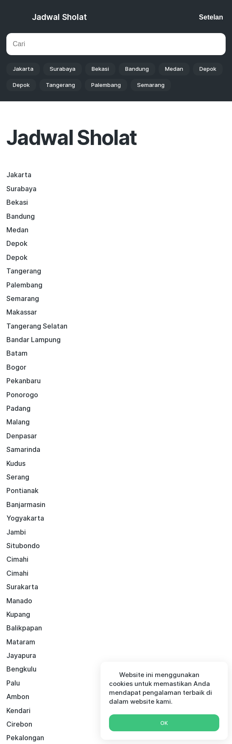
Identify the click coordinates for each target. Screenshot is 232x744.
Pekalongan (139, 449)
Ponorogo (22, 285)
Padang (132, 285)
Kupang (18, 394)
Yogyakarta (139, 339)
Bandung (137, 68)
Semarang (151, 84)
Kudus (130, 312)
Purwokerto (25, 573)
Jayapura (135, 408)
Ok (164, 723)
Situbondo (137, 353)
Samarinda (23, 312)
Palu (127, 422)
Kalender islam (94, 708)
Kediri (129, 518)
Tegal (15, 518)
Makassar (21, 243)
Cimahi (17, 367)
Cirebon (19, 449)
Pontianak (136, 326)
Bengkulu (21, 422)
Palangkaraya (28, 463)
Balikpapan (138, 394)
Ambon (17, 436)
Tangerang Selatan (151, 243)
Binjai (129, 545)
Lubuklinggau (141, 532)
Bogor (16, 271)
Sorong (132, 490)
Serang (17, 326)
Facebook (48, 610)
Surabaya (62, 68)
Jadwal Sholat (59, 17)
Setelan (211, 17)
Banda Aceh (25, 490)
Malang (18, 298)
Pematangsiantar (148, 477)
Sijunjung (20, 545)
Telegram (184, 610)
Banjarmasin (25, 339)
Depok (207, 68)
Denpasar (135, 298)
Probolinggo (140, 504)
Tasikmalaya (26, 477)
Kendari (132, 436)
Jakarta (23, 68)
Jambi (16, 353)
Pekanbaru (137, 271)
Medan (174, 68)
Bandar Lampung (33, 257)
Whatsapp (116, 629)
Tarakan (19, 504)
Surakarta (22, 380)
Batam (131, 257)
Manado (133, 380)
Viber (149, 610)
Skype (119, 610)
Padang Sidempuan (37, 559)
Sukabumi (136, 463)
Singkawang (25, 532)
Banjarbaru (137, 573)
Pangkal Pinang (144, 559)
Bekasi (100, 68)
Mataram (20, 408)
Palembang (106, 84)
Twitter (86, 610)
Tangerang (60, 84)
